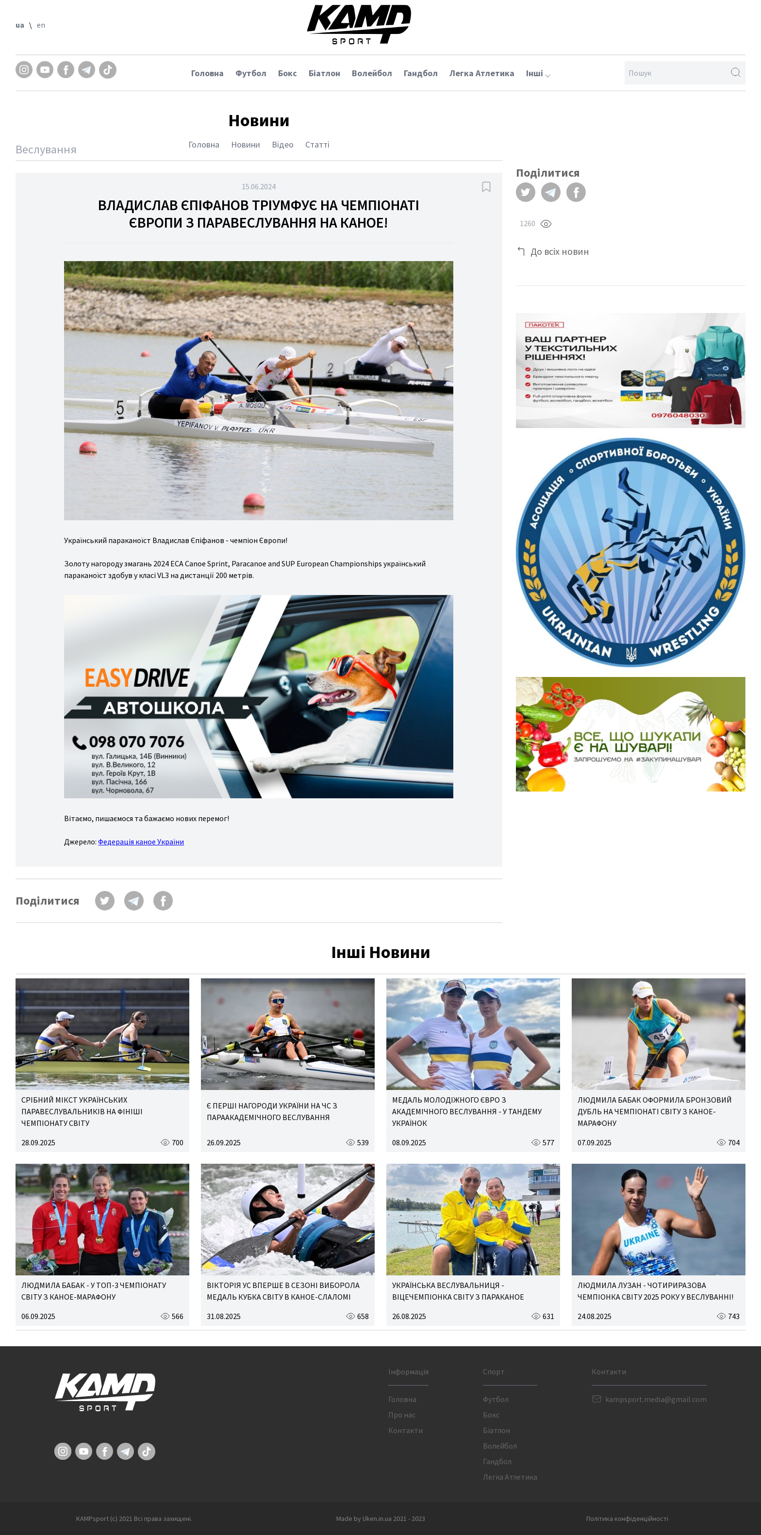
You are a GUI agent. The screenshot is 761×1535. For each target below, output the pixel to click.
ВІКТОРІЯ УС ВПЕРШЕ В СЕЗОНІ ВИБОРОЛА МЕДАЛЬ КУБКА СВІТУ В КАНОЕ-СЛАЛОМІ (283, 1291)
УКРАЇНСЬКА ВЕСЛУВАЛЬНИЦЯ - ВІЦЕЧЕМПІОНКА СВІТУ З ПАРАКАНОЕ (458, 1291)
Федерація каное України (141, 841)
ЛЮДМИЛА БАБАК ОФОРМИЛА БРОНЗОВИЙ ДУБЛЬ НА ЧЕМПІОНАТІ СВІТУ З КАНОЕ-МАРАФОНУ (655, 1111)
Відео (283, 144)
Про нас (401, 1414)
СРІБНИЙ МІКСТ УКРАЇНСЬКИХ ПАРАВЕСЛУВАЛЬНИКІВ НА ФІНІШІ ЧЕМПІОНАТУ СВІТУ (82, 1111)
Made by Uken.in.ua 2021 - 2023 (380, 1518)
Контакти (405, 1430)
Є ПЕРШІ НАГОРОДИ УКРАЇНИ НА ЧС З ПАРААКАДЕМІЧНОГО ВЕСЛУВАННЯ (272, 1111)
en (41, 25)
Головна (207, 73)
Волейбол (372, 73)
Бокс (287, 73)
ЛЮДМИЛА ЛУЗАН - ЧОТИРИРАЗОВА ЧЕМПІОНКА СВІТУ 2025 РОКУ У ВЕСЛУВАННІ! (655, 1291)
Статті (317, 144)
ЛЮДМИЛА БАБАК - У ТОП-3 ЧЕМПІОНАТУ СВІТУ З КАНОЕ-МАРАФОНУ (93, 1291)
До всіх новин (559, 251)
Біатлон (324, 73)
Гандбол (421, 73)
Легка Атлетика (481, 73)
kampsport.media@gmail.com (656, 1399)
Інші (538, 73)
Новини (245, 144)
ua (20, 25)
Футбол (250, 73)
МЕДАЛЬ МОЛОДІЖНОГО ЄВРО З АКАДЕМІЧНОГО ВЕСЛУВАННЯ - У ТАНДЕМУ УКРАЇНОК (467, 1111)
